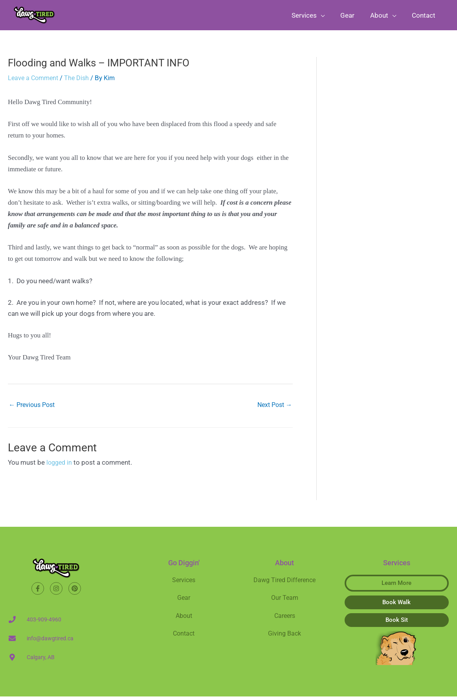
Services (183, 584)
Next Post (273, 408)
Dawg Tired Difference (284, 584)
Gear (184, 602)
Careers (284, 620)
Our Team (284, 602)
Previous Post (34, 408)
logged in (60, 466)
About (184, 620)
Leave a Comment (34, 81)
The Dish (80, 81)
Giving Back (284, 638)
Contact (184, 638)
